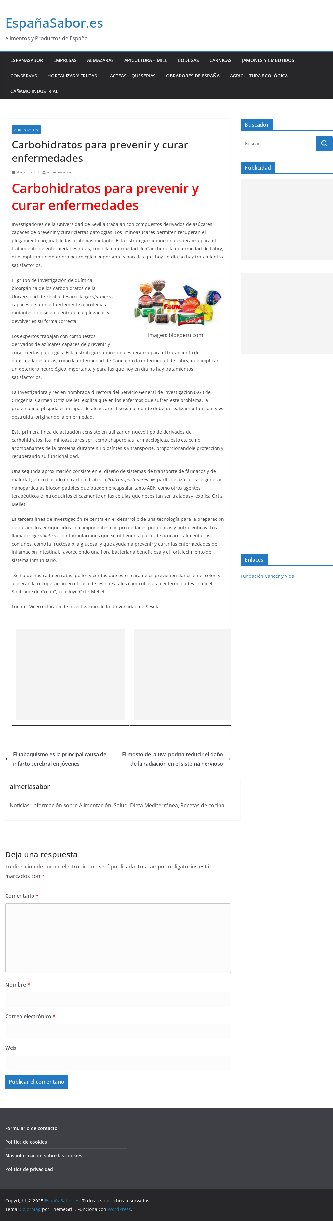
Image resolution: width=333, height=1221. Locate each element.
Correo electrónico (30, 1016)
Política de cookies (26, 1142)
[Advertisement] (70, 674)
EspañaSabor (26, 60)
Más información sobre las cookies (43, 1155)
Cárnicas (220, 60)
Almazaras (100, 60)
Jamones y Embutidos (268, 60)
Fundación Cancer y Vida (267, 576)
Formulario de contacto (31, 1128)
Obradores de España (193, 76)
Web (10, 1047)
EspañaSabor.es (54, 23)
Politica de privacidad (29, 1169)
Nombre (17, 984)
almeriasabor (59, 172)
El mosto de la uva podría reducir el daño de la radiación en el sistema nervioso (176, 759)
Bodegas (188, 60)
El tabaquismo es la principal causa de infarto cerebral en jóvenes (55, 759)
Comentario (22, 895)
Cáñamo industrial (34, 91)
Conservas (23, 76)
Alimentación (26, 129)
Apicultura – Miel (145, 60)
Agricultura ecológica (259, 76)
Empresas (65, 60)
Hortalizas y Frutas (72, 76)
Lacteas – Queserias (131, 76)
